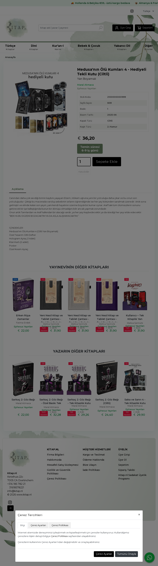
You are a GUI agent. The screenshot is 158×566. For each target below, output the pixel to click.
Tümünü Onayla (126, 553)
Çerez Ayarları (104, 553)
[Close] (139, 514)
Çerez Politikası (59, 536)
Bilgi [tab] (22, 525)
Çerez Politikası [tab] (60, 525)
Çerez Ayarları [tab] (38, 525)
